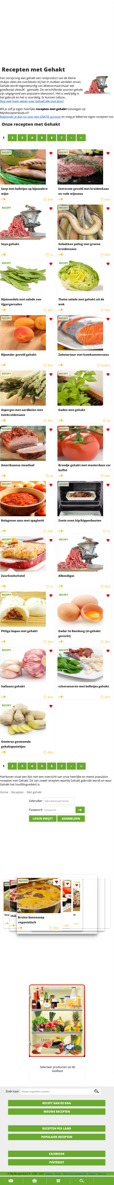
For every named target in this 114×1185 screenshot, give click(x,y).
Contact (49, 1173)
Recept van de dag (56, 1103)
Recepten (17, 792)
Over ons (101, 1173)
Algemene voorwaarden (75, 1173)
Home (4, 792)
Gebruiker (35, 801)
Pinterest (56, 1162)
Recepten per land (56, 1128)
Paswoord (35, 810)
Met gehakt (34, 792)
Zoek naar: (12, 1091)
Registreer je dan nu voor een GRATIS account (30, 117)
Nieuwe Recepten (57, 1112)
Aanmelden (71, 819)
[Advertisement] (57, 37)
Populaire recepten (56, 1137)
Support (92, 1173)
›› (81, 138)
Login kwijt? (43, 819)
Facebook (56, 1154)
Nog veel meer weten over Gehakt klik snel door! (32, 101)
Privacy (57, 1173)
